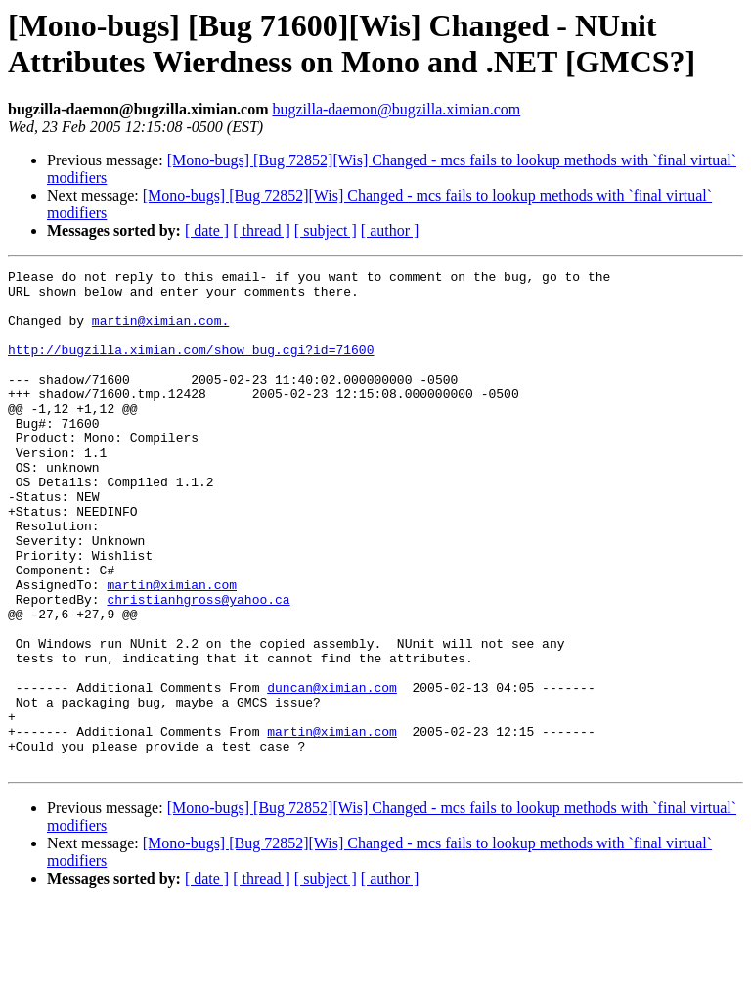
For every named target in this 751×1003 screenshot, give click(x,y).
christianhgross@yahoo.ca (198, 666)
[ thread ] (261, 230)
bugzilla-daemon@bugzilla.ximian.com (396, 109)
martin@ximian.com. (160, 332)
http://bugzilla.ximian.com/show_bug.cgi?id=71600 (191, 367)
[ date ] (207, 230)
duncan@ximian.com (332, 772)
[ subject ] (325, 230)
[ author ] (390, 230)
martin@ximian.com (172, 649)
